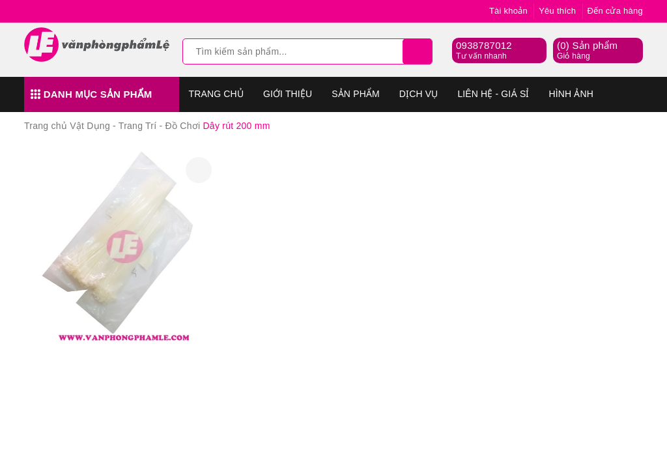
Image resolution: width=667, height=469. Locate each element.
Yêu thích (557, 11)
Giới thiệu (287, 94)
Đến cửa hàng (616, 11)
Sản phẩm (356, 94)
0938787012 (484, 45)
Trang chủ (216, 94)
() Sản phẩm (587, 51)
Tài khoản (508, 11)
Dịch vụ (418, 94)
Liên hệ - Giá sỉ (493, 94)
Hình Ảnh (571, 94)
